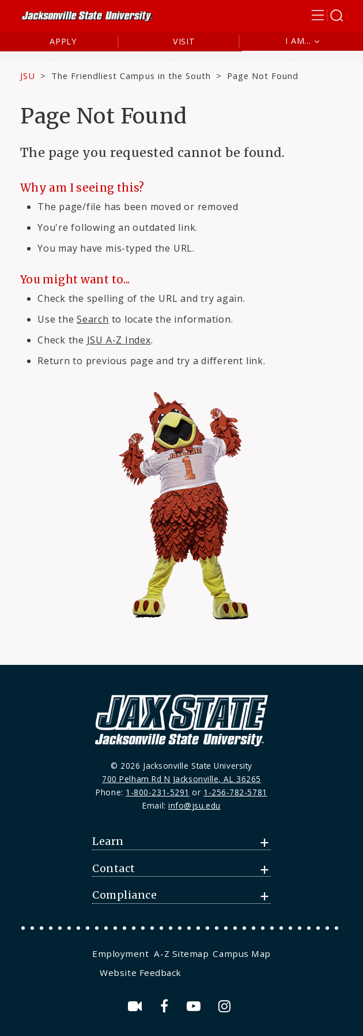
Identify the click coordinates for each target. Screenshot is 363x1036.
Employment (120, 953)
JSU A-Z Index (119, 340)
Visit (184, 41)
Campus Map (241, 953)
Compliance (124, 895)
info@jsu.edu (194, 805)
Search (93, 319)
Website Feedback (140, 972)
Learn (108, 841)
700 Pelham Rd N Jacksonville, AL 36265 (181, 778)
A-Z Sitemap (181, 953)
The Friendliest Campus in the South (131, 75)
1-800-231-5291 (158, 792)
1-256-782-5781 (235, 792)
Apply (63, 41)
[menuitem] (122, 953)
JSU (27, 75)
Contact (113, 868)
